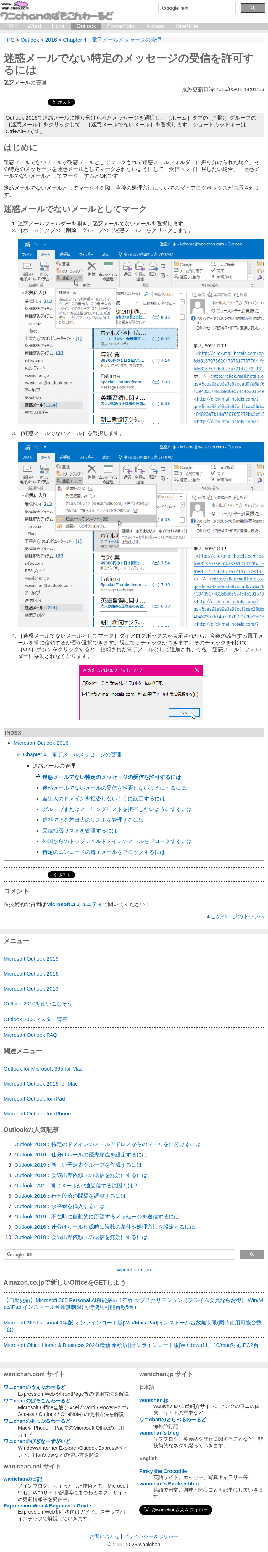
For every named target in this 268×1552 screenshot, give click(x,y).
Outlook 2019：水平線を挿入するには (59, 1206)
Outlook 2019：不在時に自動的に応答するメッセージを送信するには (96, 1216)
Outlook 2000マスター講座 (35, 1019)
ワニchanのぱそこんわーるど (37, 1401)
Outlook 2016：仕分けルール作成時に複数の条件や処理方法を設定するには (104, 1227)
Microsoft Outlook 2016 (41, 743)
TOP (11, 26)
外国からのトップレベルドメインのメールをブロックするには (117, 841)
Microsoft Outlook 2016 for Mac (41, 1084)
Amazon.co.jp (24, 1282)
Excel (59, 26)
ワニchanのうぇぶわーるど (34, 1387)
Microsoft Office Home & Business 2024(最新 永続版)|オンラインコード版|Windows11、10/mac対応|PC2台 (131, 1345)
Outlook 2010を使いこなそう (38, 1003)
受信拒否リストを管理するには (79, 830)
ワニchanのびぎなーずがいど (37, 1441)
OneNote (186, 26)
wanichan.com (134, 1269)
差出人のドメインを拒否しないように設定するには (103, 798)
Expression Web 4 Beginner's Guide (47, 1506)
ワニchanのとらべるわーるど (172, 1419)
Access (156, 26)
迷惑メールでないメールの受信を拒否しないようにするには (114, 788)
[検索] (196, 8)
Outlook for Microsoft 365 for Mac (43, 1069)
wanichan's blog (159, 1433)
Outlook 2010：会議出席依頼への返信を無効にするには (80, 1237)
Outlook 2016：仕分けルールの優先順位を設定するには (80, 1154)
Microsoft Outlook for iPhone (37, 1114)
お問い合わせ (105, 1536)
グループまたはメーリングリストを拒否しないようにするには (117, 809)
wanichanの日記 (23, 1479)
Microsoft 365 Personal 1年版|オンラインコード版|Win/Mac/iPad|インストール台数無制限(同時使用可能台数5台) (133, 1326)
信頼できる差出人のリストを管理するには (93, 820)
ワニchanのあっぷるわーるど (37, 1421)
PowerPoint (121, 26)
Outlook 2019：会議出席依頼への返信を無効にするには (80, 1175)
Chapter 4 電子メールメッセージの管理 (72, 754)
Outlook (86, 26)
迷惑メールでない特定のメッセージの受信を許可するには (111, 777)
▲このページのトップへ (235, 916)
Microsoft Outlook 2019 (31, 959)
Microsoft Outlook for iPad (34, 1099)
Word (34, 26)
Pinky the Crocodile (163, 1471)
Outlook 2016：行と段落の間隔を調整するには (70, 1196)
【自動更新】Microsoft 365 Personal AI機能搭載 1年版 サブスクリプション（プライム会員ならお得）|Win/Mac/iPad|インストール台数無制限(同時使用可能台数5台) (133, 1303)
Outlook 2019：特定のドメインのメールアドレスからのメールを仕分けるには (107, 1144)
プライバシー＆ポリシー (151, 1536)
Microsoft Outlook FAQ (30, 1035)
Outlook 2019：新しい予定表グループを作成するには (78, 1165)
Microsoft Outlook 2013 (31, 989)
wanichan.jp (153, 1400)
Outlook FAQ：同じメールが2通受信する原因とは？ (76, 1185)
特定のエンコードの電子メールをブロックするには (103, 852)
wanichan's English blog (169, 1483)
